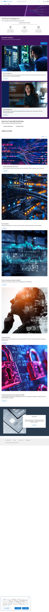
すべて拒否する (17, 608)
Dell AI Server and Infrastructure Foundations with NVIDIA (27, 193)
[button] (48, 1)
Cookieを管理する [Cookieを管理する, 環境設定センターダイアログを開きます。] (7, 608)
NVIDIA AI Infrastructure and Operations (23, 190)
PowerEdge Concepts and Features (7, 190)
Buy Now (34, 591)
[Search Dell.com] (39, 1)
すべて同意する (25, 608)
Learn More (5, 78)
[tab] (8, 126)
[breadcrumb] (19, 4)
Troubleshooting (34, 190)
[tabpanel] (24, 212)
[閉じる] (28, 598)
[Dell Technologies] (8, 1)
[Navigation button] (1, 1)
